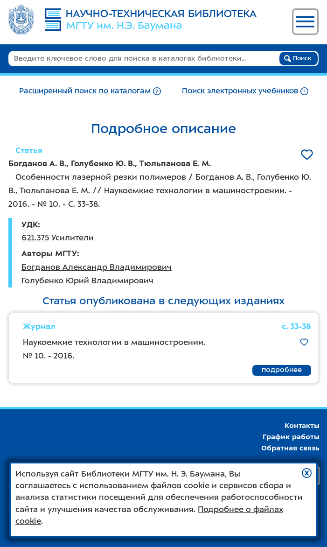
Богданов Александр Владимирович (96, 267)
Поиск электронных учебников (240, 91)
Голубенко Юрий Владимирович (87, 280)
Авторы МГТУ (49, 253)
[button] (307, 473)
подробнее (282, 369)
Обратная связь (290, 448)
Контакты (302, 425)
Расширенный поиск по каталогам (85, 91)
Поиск (298, 58)
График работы (291, 437)
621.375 (35, 237)
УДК (29, 224)
